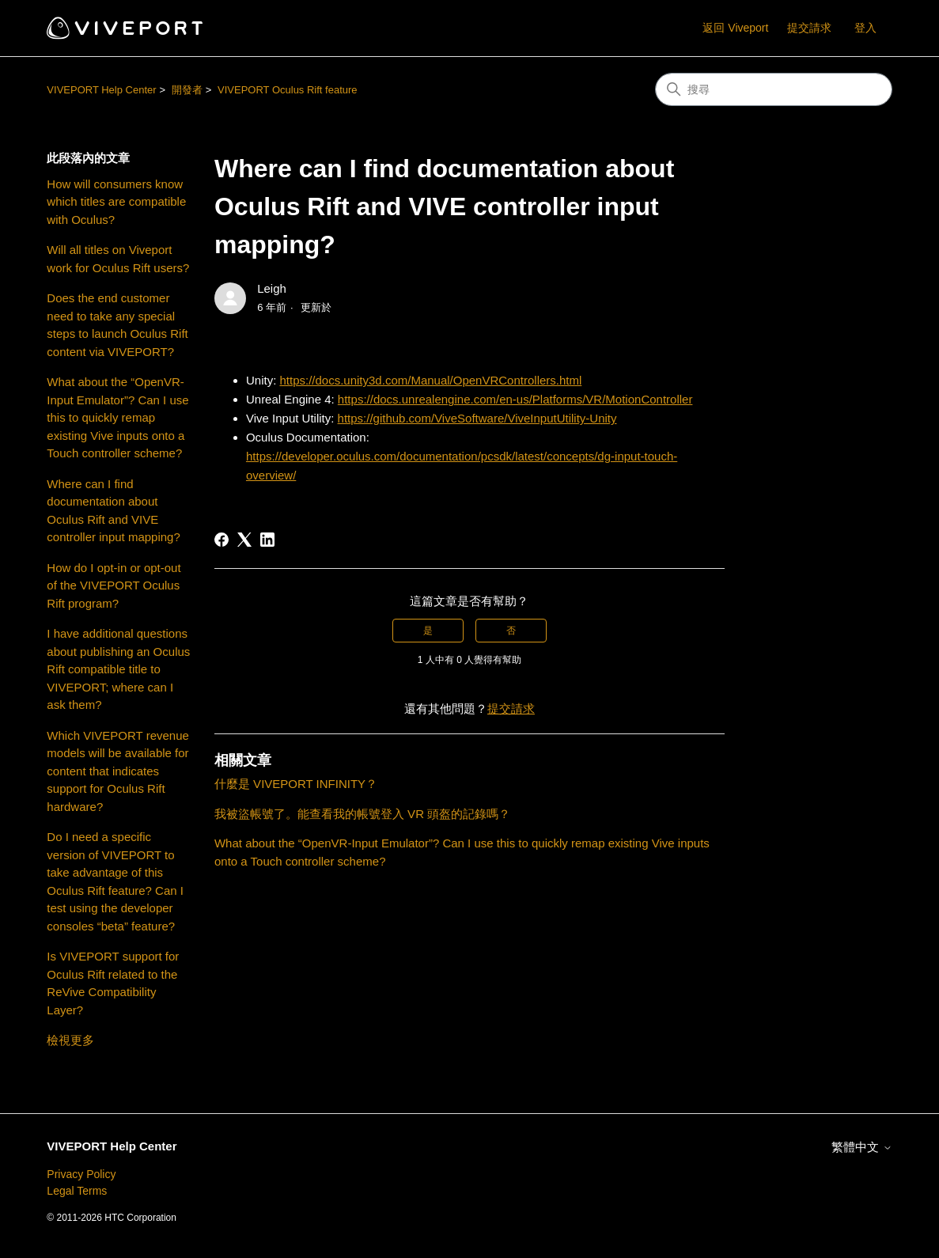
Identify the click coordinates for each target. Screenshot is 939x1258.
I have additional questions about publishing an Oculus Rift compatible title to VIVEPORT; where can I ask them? (118, 669)
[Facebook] (221, 539)
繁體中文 (861, 1147)
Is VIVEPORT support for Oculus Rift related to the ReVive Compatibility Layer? (113, 983)
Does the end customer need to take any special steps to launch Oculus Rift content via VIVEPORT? (117, 324)
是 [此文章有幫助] (428, 630)
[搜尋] (774, 89)
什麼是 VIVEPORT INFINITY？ (295, 783)
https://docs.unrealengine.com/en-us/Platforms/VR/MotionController (515, 399)
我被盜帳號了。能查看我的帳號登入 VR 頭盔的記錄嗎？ (362, 813)
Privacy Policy (81, 1174)
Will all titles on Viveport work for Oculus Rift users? (118, 259)
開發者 (187, 90)
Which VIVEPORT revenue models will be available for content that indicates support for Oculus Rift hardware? (118, 771)
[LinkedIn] (267, 539)
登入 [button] (865, 27)
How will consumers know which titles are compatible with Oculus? (116, 201)
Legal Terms (77, 1190)
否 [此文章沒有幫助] (511, 630)
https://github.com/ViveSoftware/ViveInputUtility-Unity (477, 418)
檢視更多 (70, 1040)
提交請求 (809, 27)
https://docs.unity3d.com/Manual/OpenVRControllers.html (430, 380)
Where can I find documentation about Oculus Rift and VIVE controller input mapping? (113, 510)
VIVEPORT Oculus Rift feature (288, 90)
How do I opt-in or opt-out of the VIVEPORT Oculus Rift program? (113, 585)
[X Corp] (244, 539)
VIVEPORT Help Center (101, 90)
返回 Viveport (735, 27)
